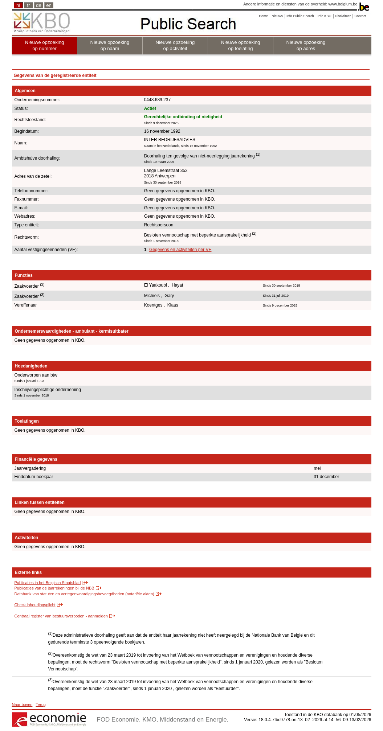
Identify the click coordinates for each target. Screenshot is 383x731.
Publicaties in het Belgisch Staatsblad (48, 582)
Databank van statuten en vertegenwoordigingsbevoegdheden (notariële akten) (84, 594)
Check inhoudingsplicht (35, 605)
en (49, 5)
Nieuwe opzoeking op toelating (240, 45)
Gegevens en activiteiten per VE (180, 249)
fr (28, 5)
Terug (41, 704)
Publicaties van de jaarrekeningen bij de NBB (54, 588)
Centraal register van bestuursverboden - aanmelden (61, 616)
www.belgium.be (342, 4)
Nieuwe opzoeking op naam (110, 45)
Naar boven (22, 704)
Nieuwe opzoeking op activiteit (175, 45)
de (38, 5)
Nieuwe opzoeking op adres (306, 45)
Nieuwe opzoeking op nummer (44, 45)
